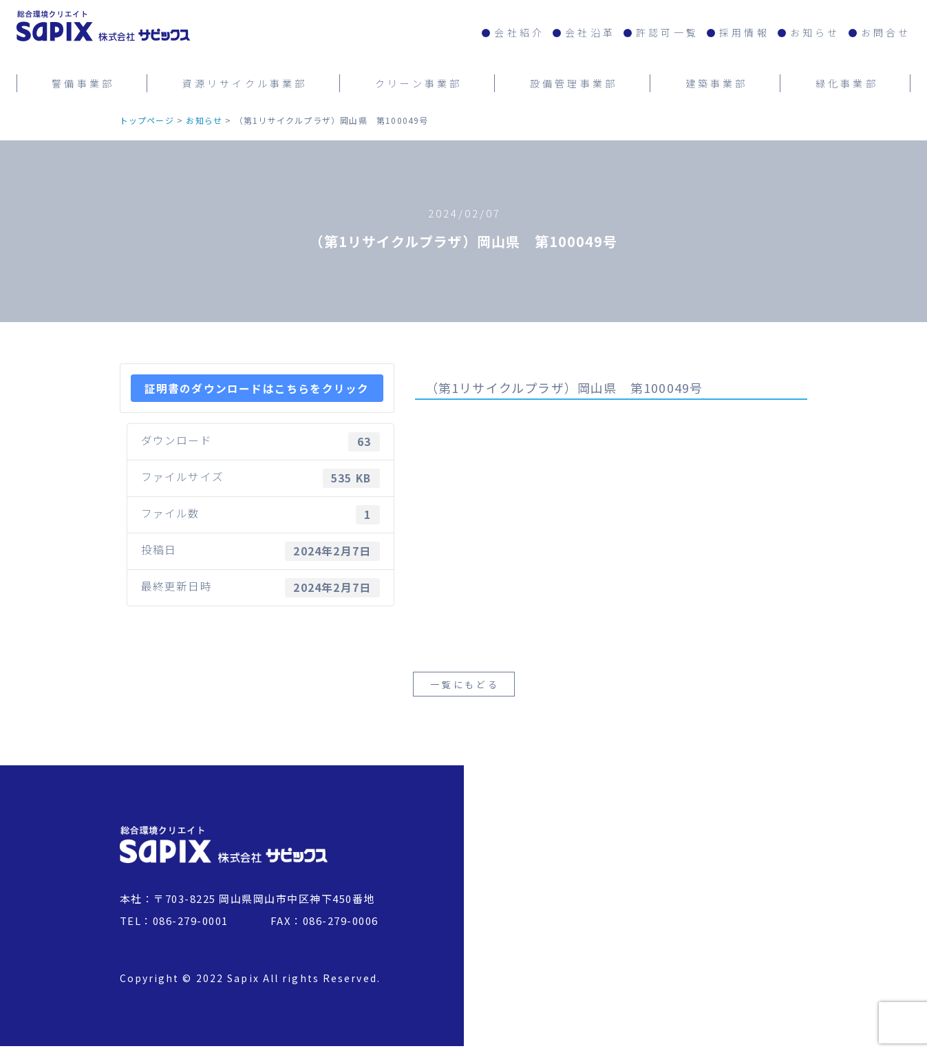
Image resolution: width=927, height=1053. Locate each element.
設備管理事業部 (573, 81)
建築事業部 (716, 81)
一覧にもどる (465, 690)
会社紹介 (519, 32)
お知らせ (815, 32)
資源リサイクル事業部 (245, 81)
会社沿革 (590, 32)
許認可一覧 (667, 32)
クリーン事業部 (418, 81)
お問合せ (886, 32)
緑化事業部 (847, 81)
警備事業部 (83, 81)
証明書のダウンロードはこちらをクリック (257, 388)
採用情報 (744, 32)
